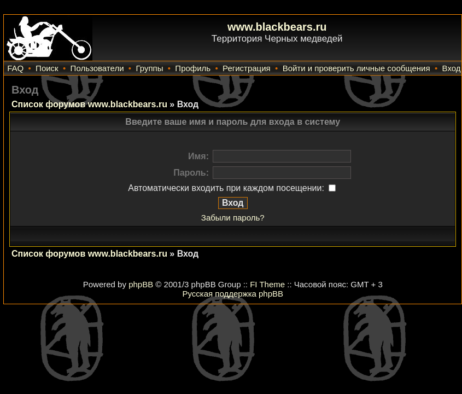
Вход (451, 68)
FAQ (15, 68)
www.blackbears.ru (277, 27)
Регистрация (247, 68)
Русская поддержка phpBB (232, 293)
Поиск (47, 68)
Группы (149, 68)
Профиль (192, 68)
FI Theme (267, 284)
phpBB (140, 284)
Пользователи (97, 68)
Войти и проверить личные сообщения (356, 68)
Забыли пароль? (233, 217)
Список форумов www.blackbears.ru (89, 104)
